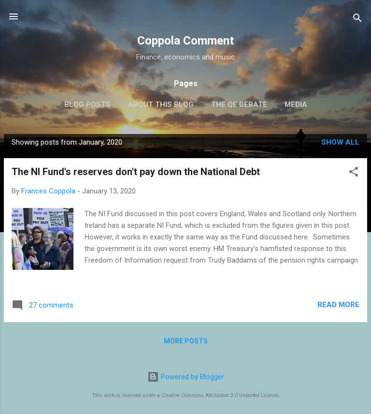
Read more (338, 304)
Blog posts (87, 104)
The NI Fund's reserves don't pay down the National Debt (136, 171)
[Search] (357, 19)
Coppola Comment (185, 40)
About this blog (161, 104)
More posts (186, 341)
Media (296, 104)
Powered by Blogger (185, 376)
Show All (340, 142)
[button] (353, 173)
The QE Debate (239, 104)
